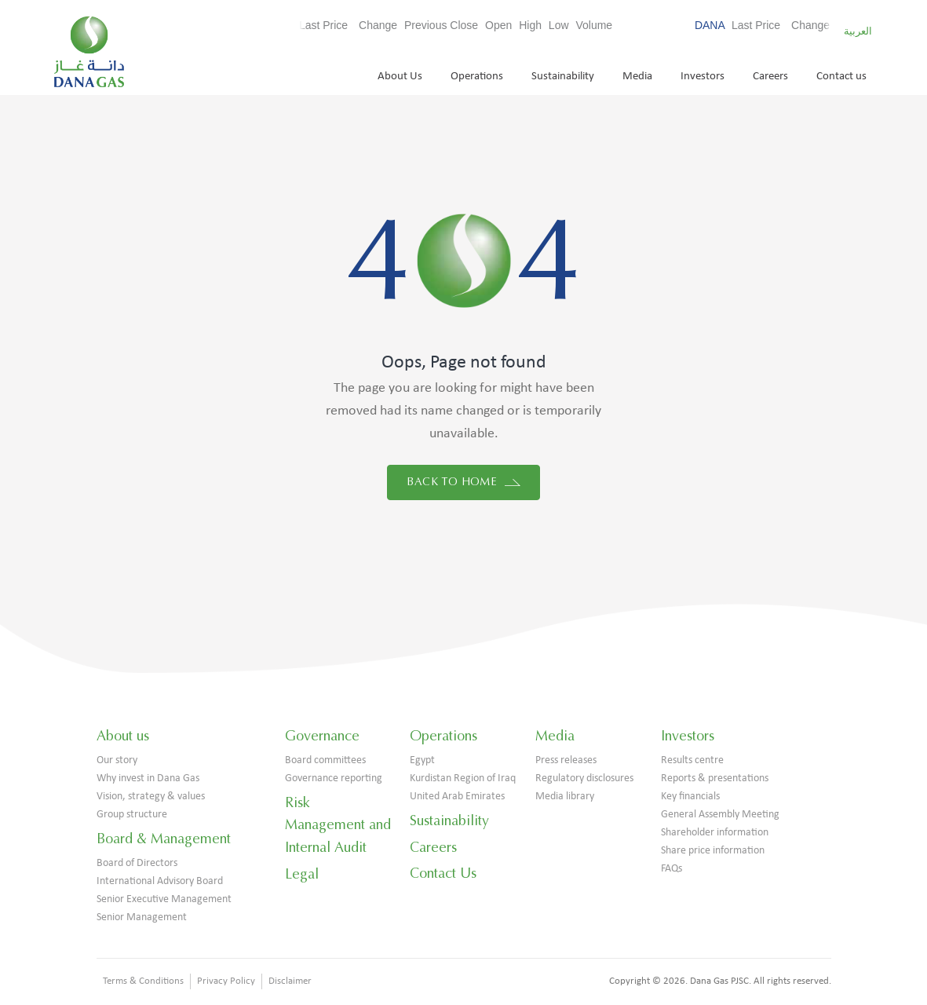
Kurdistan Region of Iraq (463, 778)
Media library (564, 796)
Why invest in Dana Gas (148, 778)
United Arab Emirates (457, 796)
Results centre (692, 760)
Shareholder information (714, 833)
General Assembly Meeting (720, 814)
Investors (702, 76)
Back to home (463, 481)
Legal (302, 874)
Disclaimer (290, 981)
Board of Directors (137, 863)
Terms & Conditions (143, 981)
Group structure (132, 814)
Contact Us (443, 873)
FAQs (671, 869)
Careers (770, 76)
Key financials (690, 796)
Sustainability (562, 76)
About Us (400, 76)
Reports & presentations (714, 778)
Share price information (713, 851)
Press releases (566, 760)
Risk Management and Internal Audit (338, 825)
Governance (322, 735)
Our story (117, 760)
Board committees (325, 760)
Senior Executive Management (164, 899)
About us (123, 735)
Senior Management (142, 917)
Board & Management (164, 838)
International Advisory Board (160, 881)
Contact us (841, 76)
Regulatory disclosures (584, 778)
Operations (477, 76)
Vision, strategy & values (151, 796)
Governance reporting (333, 778)
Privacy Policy (226, 981)
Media (637, 76)
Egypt (422, 760)
